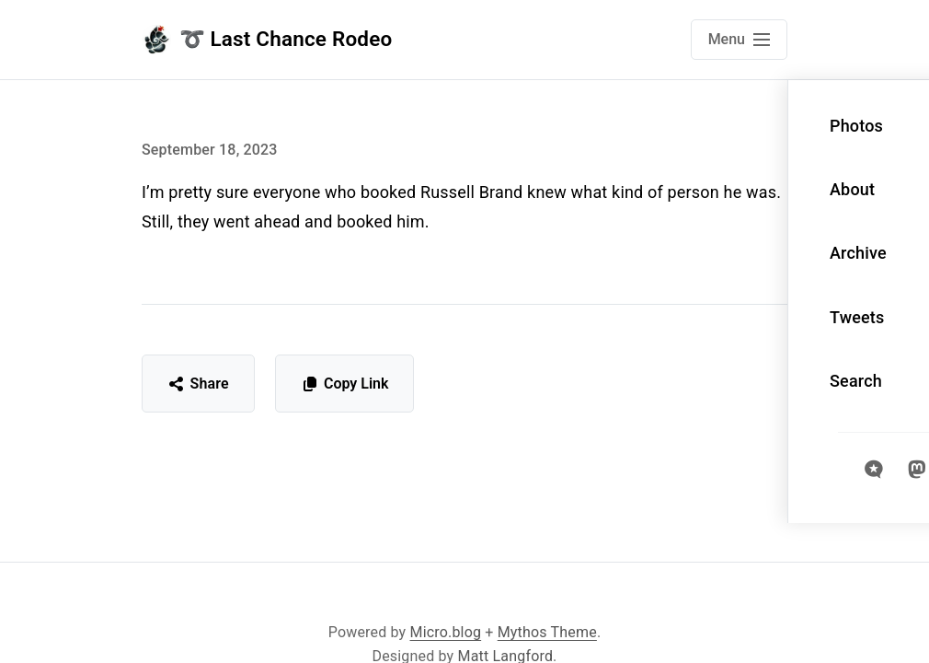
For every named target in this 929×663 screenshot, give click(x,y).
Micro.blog (446, 632)
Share (198, 383)
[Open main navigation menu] (739, 39)
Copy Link (344, 383)
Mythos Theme (547, 632)
